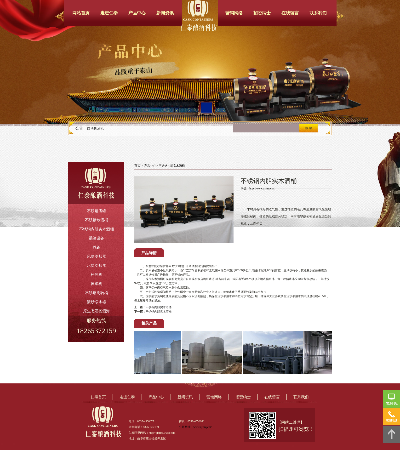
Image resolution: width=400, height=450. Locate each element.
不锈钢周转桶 (96, 293)
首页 (137, 165)
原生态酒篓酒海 (96, 311)
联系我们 (318, 13)
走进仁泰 (109, 13)
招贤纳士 (262, 13)
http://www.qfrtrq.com (262, 188)
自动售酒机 (95, 128)
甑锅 (96, 247)
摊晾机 (96, 284)
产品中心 (137, 13)
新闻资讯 (165, 13)
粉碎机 (96, 275)
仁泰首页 (98, 397)
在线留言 (290, 13)
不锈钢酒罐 (96, 211)
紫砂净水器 (96, 302)
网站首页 (81, 13)
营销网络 (234, 13)
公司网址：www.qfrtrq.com (195, 427)
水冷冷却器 (96, 265)
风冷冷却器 (96, 256)
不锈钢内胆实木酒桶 (96, 229)
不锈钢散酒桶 (96, 220)
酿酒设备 (96, 238)
